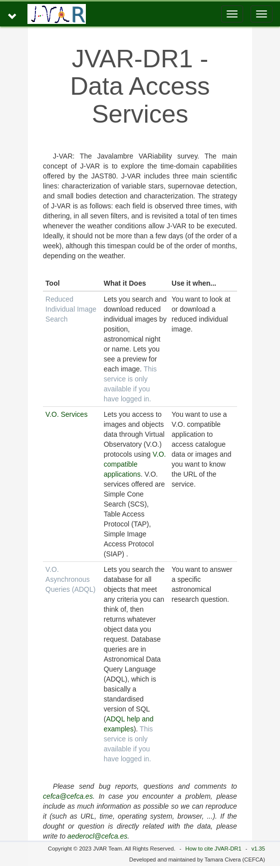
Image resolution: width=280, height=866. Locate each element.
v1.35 (258, 849)
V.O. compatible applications (135, 464)
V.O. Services (66, 414)
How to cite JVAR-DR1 (213, 849)
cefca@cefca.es (68, 796)
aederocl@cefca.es (97, 836)
